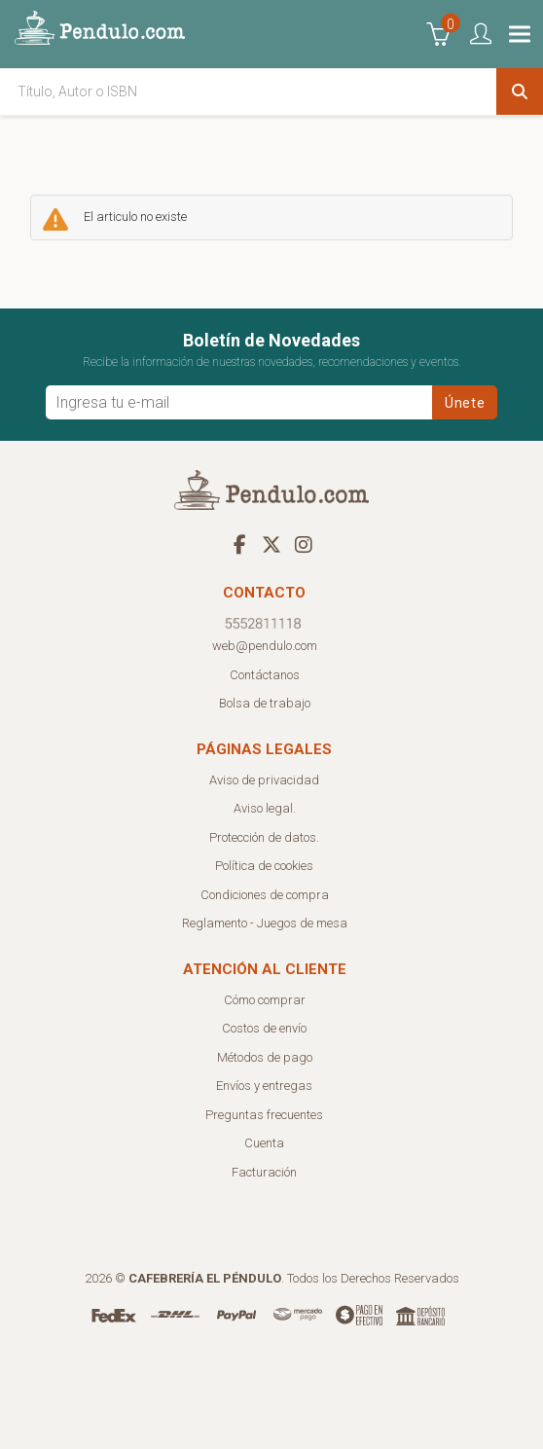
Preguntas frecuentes (264, 1114)
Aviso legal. (265, 808)
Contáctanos (265, 675)
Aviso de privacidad (264, 780)
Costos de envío (264, 1028)
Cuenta (264, 1143)
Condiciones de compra (264, 895)
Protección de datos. (264, 837)
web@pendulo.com (264, 645)
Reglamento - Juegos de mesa (264, 923)
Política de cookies (264, 865)
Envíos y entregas (264, 1085)
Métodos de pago (264, 1057)
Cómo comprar (265, 1000)
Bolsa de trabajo (264, 703)
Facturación (264, 1172)
